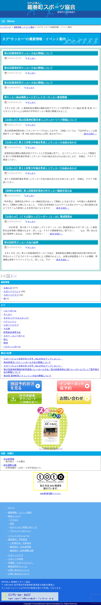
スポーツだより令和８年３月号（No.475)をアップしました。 (33, 366)
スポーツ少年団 (15, 559)
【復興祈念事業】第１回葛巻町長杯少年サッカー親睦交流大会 (38, 190)
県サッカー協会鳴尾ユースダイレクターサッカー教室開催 (35, 97)
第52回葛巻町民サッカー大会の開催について (28, 53)
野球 (6, 343)
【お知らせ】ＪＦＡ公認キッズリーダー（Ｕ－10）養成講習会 (38, 216)
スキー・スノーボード (14, 336)
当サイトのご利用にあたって (24, 527)
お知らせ (8, 288)
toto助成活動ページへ (50, 493)
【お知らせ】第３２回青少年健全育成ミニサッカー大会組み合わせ (40, 142)
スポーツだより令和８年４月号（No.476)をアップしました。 (33, 359)
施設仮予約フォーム (17, 566)
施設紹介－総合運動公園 (21, 550)
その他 (7, 328)
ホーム (11, 507)
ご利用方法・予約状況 (20, 543)
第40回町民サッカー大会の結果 (21, 242)
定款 (12, 523)
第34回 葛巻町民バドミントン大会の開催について (27, 375)
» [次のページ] (15, 276)
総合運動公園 (10, 465)
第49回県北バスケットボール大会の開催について (27, 362)
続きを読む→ (90, 134)
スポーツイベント (12, 291)
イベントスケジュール (18, 535)
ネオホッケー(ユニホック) (16, 318)
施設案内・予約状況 (17, 539)
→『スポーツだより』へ (50, 448)
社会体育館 (9, 459)
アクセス (14, 520)
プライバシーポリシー (20, 531)
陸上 (6, 339)
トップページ (5, 27)
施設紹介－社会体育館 (20, 547)
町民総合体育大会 (12, 332)
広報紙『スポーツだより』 (21, 562)
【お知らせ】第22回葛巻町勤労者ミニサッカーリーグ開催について (40, 119)
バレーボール (10, 310)
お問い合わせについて (18, 574)
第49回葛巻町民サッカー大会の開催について (28, 82)
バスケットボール (12, 346)
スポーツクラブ (11, 295)
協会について (14, 516)
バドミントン (10, 321)
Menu (8, 21)
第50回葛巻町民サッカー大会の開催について (28, 68)
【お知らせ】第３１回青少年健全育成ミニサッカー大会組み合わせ (40, 168)
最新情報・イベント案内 (24, 27)
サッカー (32, 58)
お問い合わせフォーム (18, 570)
